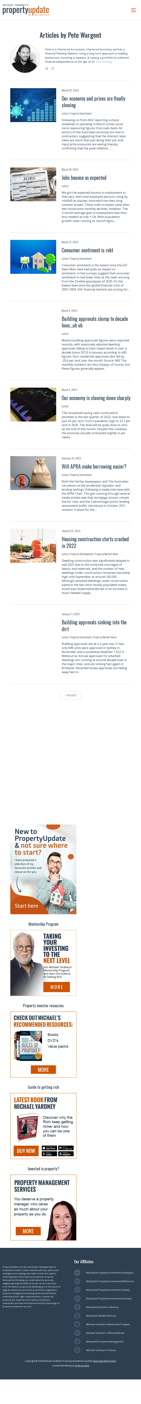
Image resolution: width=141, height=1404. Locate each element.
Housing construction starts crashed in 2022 (95, 542)
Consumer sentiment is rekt (87, 250)
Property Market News (106, 554)
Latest (65, 113)
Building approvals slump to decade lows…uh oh (95, 322)
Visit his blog (104, 61)
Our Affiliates (83, 1286)
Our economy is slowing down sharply (96, 398)
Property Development (81, 554)
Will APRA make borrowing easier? (94, 466)
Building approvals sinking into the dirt (94, 625)
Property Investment (81, 113)
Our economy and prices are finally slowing (93, 102)
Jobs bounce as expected (84, 177)
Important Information (104, 1385)
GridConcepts (82, 1390)
